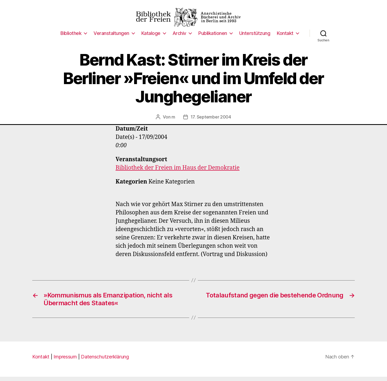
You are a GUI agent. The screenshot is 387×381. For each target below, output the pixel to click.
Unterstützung (254, 37)
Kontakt (285, 37)
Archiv (179, 37)
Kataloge (150, 37)
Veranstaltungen (111, 37)
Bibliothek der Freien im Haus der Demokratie (177, 172)
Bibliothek (70, 37)
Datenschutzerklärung (105, 361)
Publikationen (212, 37)
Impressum (65, 361)
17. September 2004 (211, 121)
